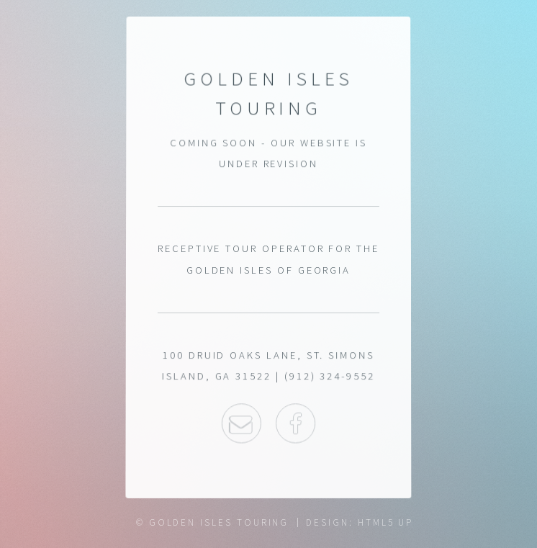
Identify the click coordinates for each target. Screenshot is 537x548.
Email (241, 423)
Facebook (295, 423)
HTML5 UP (385, 522)
